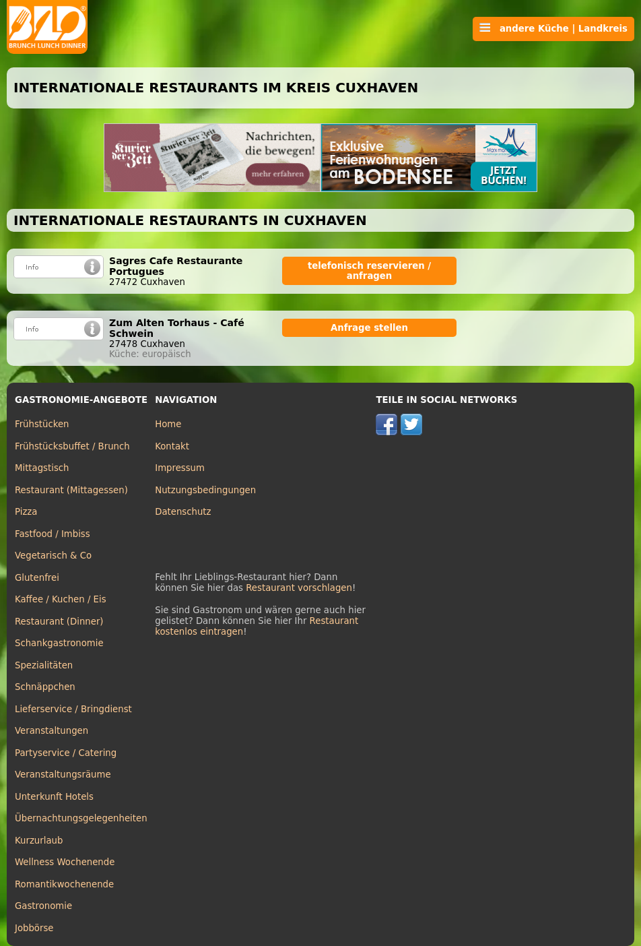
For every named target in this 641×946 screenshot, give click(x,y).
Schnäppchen (45, 687)
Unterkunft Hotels (54, 797)
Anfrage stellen (369, 328)
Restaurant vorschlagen (299, 588)
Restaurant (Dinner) (59, 622)
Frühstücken (42, 424)
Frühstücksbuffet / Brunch (72, 446)
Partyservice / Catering (65, 753)
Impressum (180, 468)
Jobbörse (34, 928)
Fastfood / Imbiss (52, 534)
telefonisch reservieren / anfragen (369, 271)
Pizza (26, 512)
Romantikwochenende (64, 884)
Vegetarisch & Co (53, 555)
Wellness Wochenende (64, 862)
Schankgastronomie (59, 643)
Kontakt (172, 446)
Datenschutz (183, 512)
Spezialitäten (44, 665)
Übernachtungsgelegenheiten (81, 818)
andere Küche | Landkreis (553, 28)
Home (168, 424)
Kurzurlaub (39, 840)
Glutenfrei (37, 578)
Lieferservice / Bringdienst (73, 709)
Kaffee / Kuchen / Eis (60, 599)
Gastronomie (43, 906)
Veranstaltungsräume (63, 774)
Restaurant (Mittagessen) (71, 490)
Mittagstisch (42, 468)
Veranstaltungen (51, 731)
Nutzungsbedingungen (205, 490)
